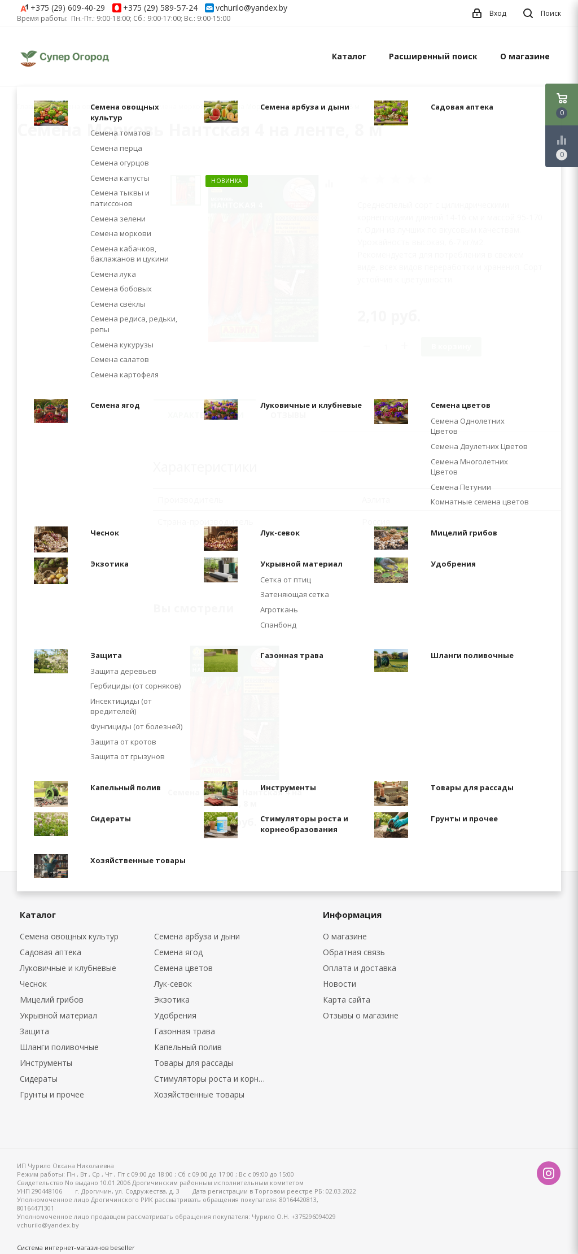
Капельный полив (188, 1047)
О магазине (525, 56)
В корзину (451, 346)
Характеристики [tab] (206, 415)
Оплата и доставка (359, 968)
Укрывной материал (58, 1015)
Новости (339, 983)
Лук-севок (173, 983)
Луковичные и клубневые (68, 968)
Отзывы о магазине (361, 1015)
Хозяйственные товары (199, 1094)
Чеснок (33, 983)
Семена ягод (178, 952)
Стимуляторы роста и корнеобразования (213, 1078)
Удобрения (175, 1015)
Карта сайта (346, 999)
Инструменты (46, 1062)
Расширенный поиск (433, 56)
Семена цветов (183, 968)
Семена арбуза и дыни (197, 936)
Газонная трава (184, 1031)
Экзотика (172, 999)
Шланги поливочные (59, 1047)
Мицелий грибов (52, 999)
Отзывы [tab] (288, 415)
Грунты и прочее (52, 1094)
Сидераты (39, 1078)
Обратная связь (354, 952)
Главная (30, 106)
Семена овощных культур (69, 936)
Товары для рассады (193, 1062)
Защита (34, 1031)
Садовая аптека (50, 952)
